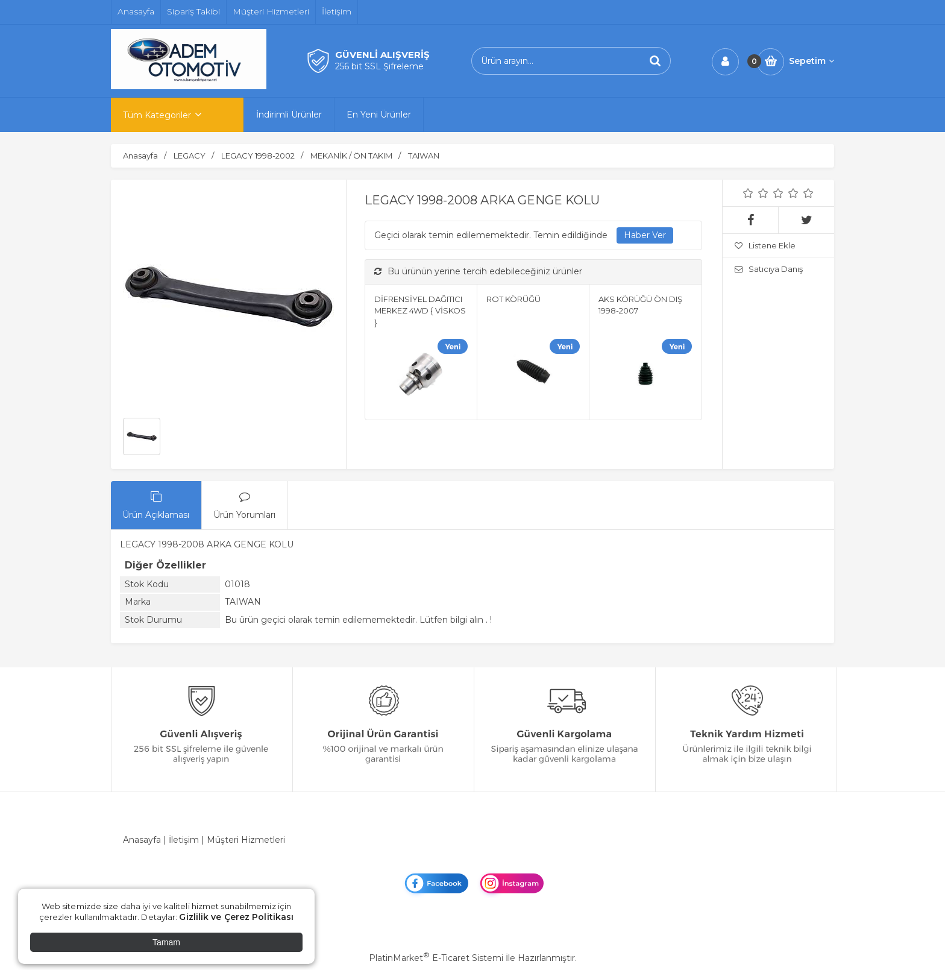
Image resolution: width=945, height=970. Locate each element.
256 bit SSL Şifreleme (379, 66)
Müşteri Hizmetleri (246, 839)
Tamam (166, 942)
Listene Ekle (765, 245)
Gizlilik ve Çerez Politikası (236, 917)
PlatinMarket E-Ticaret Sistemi (436, 958)
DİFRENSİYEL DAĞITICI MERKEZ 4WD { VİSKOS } (420, 310)
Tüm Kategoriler (157, 115)
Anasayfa (142, 839)
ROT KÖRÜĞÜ (513, 299)
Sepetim (811, 60)
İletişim (184, 839)
